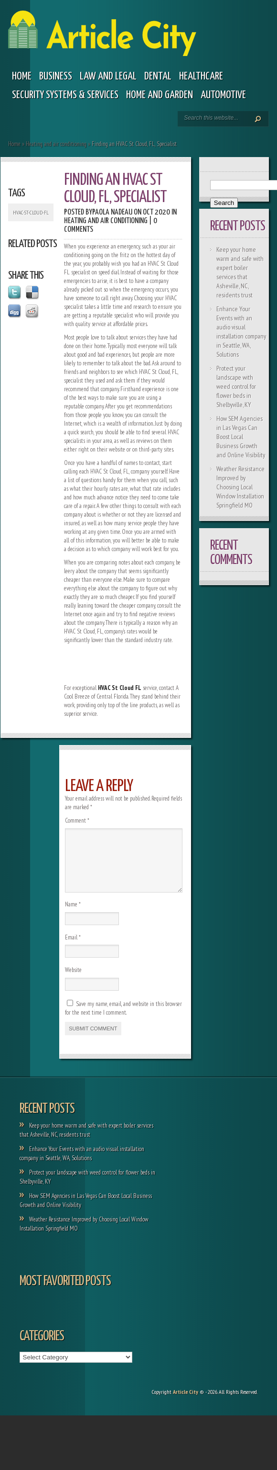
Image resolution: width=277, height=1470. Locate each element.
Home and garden (159, 95)
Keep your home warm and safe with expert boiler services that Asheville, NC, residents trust (240, 272)
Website (73, 981)
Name (73, 916)
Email (73, 949)
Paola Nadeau (112, 212)
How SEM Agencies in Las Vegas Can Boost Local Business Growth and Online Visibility (240, 436)
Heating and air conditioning (56, 144)
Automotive (223, 95)
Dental (157, 76)
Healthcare (201, 76)
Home (22, 76)
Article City (185, 1403)
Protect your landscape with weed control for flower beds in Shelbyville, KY (236, 386)
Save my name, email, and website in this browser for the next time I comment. (123, 1019)
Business (55, 76)
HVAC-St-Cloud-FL (31, 212)
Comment (77, 820)
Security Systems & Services (65, 95)
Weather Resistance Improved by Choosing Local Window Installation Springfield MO (240, 486)
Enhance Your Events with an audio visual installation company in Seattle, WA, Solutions (241, 332)
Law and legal (108, 76)
